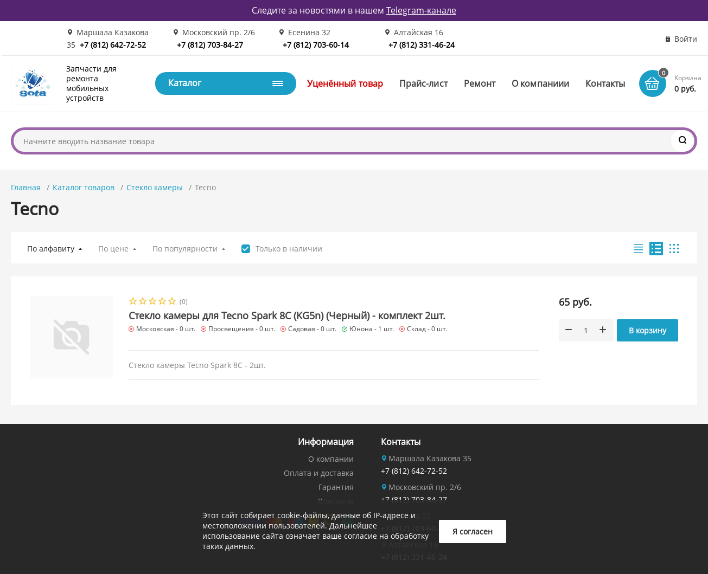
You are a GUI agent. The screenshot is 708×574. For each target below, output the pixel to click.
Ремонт (479, 83)
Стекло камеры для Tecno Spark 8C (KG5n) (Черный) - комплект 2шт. (287, 315)
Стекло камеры (154, 187)
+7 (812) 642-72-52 (113, 45)
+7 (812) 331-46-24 (421, 45)
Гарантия (336, 487)
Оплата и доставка (319, 473)
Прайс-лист (423, 83)
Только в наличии (289, 249)
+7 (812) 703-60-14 (316, 45)
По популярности (185, 248)
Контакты (605, 83)
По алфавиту (50, 248)
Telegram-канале (421, 10)
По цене (113, 248)
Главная (26, 187)
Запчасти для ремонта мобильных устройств (91, 83)
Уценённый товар (345, 83)
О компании (331, 459)
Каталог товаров (83, 187)
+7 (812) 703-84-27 (210, 45)
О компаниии (540, 83)
